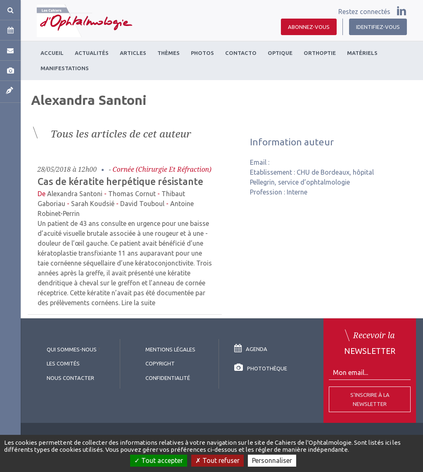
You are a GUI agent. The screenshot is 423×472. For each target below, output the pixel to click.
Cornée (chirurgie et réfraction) (162, 169)
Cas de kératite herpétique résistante (120, 181)
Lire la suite (138, 302)
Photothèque (260, 368)
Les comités (63, 363)
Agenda (250, 349)
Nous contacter (70, 378)
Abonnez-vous (309, 27)
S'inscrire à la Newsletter (370, 399)
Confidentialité (167, 378)
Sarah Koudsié (92, 203)
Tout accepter (158, 460)
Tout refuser (217, 460)
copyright (160, 363)
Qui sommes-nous (72, 349)
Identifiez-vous (378, 27)
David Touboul (142, 203)
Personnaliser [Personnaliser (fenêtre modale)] (272, 460)
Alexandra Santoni (74, 193)
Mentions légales (170, 349)
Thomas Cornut (132, 193)
